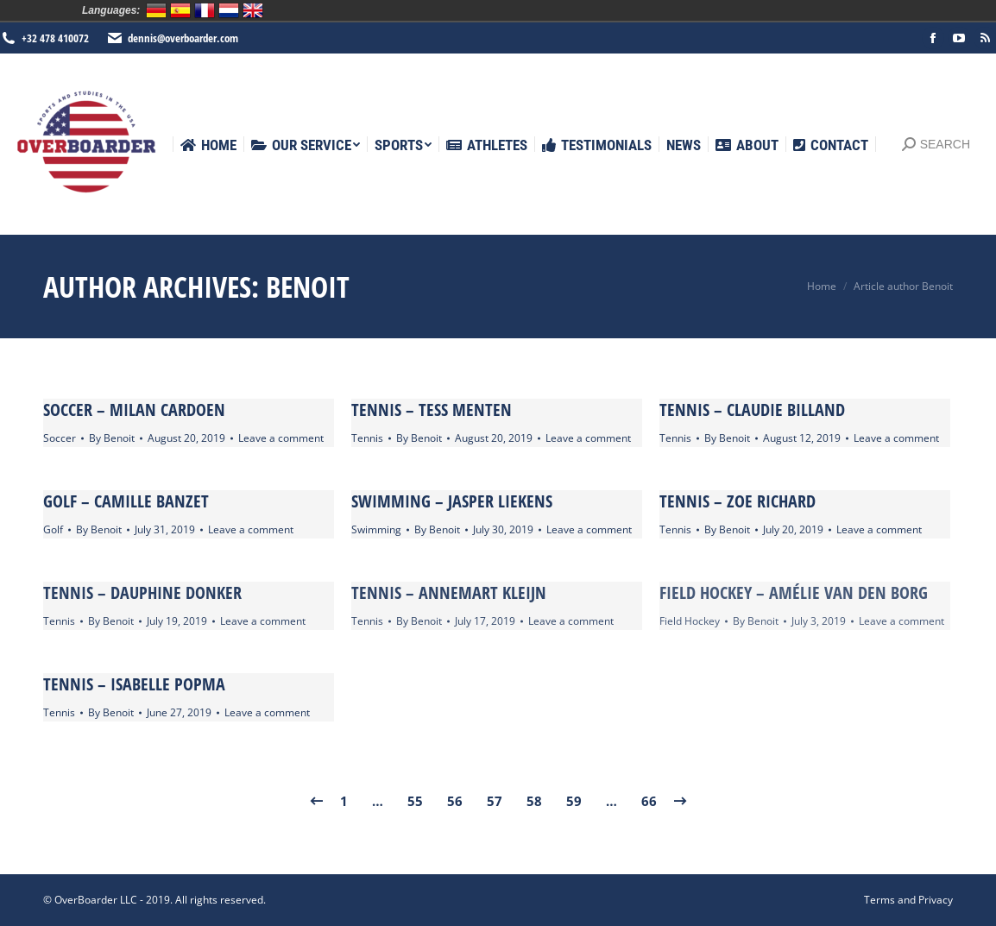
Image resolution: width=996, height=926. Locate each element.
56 (455, 800)
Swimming (376, 529)
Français (204, 10)
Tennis (367, 438)
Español (180, 10)
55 (415, 800)
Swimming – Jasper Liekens (451, 501)
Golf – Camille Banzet (126, 501)
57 (494, 800)
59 (574, 800)
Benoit (308, 286)
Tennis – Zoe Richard (737, 501)
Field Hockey (689, 621)
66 (649, 800)
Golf (53, 529)
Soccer (59, 438)
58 (534, 800)
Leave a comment (281, 438)
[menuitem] (208, 145)
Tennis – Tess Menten (431, 409)
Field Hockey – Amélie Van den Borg (793, 592)
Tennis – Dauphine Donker (142, 592)
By (112, 438)
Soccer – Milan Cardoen (134, 409)
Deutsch (156, 10)
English (253, 10)
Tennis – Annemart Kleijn (448, 592)
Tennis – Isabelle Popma (134, 684)
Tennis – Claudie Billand (752, 409)
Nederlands (228, 10)
